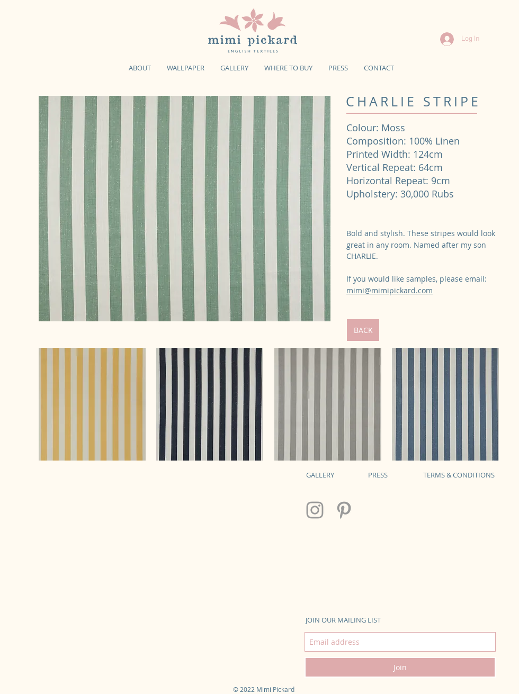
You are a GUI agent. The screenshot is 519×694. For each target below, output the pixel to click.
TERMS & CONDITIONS (459, 475)
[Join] (400, 667)
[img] (184, 208)
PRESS (378, 475)
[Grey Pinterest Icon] (344, 510)
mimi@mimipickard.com (389, 290)
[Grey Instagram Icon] (314, 510)
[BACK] (363, 330)
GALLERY (320, 475)
